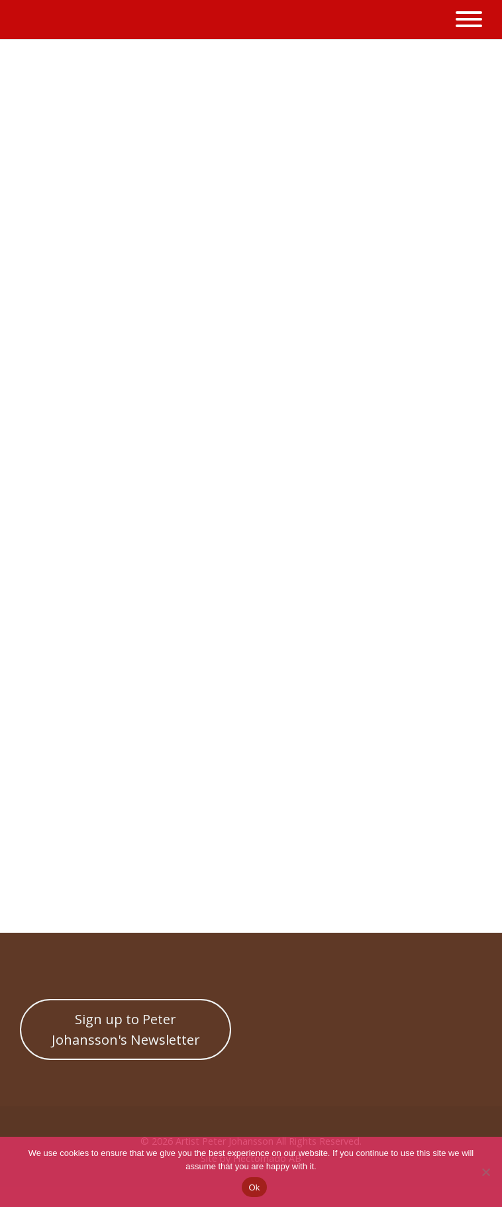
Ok (254, 1187)
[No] (485, 1172)
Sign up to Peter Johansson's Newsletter (126, 1029)
